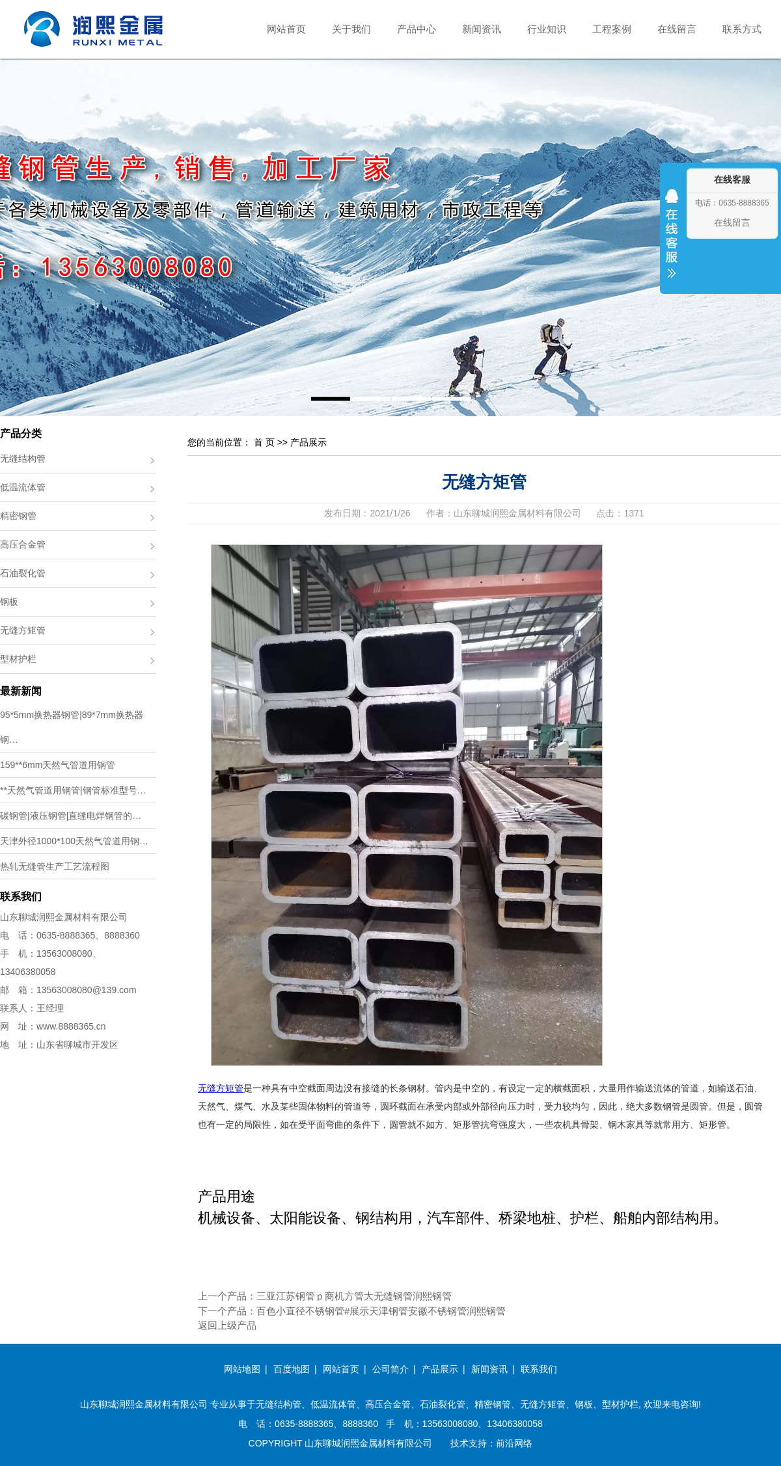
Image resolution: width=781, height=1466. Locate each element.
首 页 (264, 442)
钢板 (9, 601)
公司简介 (390, 1369)
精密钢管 (18, 516)
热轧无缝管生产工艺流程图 (54, 866)
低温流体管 (23, 487)
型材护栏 (18, 659)
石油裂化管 (23, 573)
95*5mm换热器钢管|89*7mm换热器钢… (71, 727)
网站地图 (242, 1369)
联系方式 (741, 28)
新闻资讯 (481, 28)
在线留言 (676, 28)
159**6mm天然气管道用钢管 (57, 765)
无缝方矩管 (23, 630)
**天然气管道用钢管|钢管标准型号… (73, 790)
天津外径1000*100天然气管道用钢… (74, 841)
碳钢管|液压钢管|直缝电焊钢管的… (70, 815)
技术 (459, 1443)
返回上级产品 (227, 1325)
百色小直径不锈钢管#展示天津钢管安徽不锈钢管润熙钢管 (381, 1310)
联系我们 (539, 1369)
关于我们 (351, 28)
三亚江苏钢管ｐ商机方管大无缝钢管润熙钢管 (354, 1295)
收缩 (671, 242)
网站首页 (286, 28)
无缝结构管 (23, 458)
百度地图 (291, 1369)
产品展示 (308, 442)
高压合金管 (23, 544)
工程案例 (611, 28)
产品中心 (416, 28)
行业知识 (546, 28)
